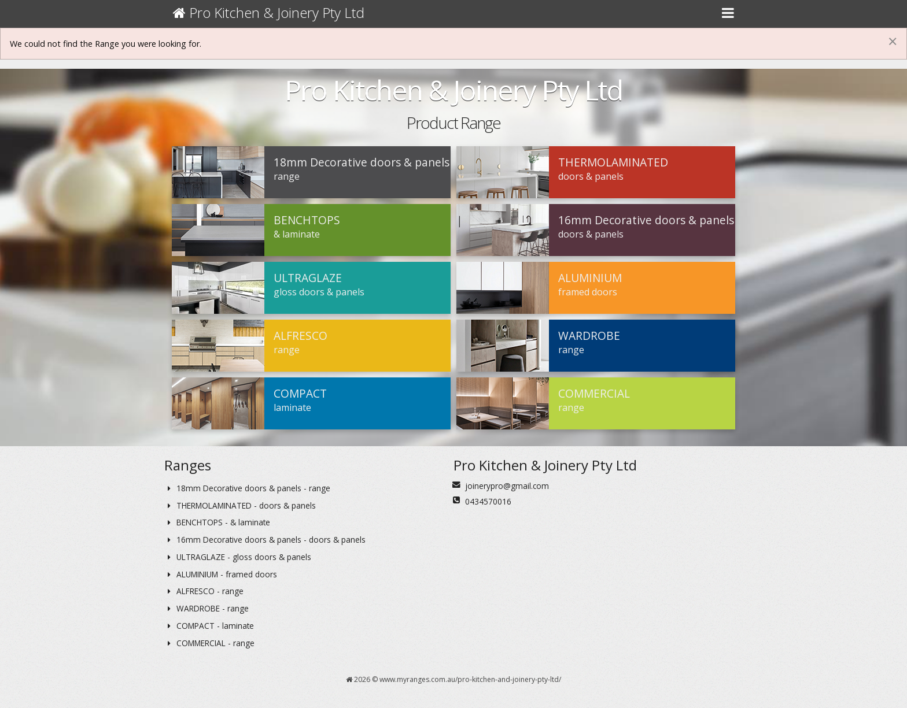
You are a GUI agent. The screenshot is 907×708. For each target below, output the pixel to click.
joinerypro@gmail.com (507, 485)
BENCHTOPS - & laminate (217, 522)
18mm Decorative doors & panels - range (247, 488)
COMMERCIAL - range (209, 642)
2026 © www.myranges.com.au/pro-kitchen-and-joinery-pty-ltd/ (453, 679)
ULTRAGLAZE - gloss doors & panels (237, 556)
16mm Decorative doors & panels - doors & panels (265, 539)
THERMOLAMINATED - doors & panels (240, 505)
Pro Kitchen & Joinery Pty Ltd (268, 12)
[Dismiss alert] (892, 41)
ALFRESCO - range (204, 590)
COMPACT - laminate (209, 625)
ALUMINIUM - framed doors (220, 574)
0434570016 (488, 501)
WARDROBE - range (206, 608)
